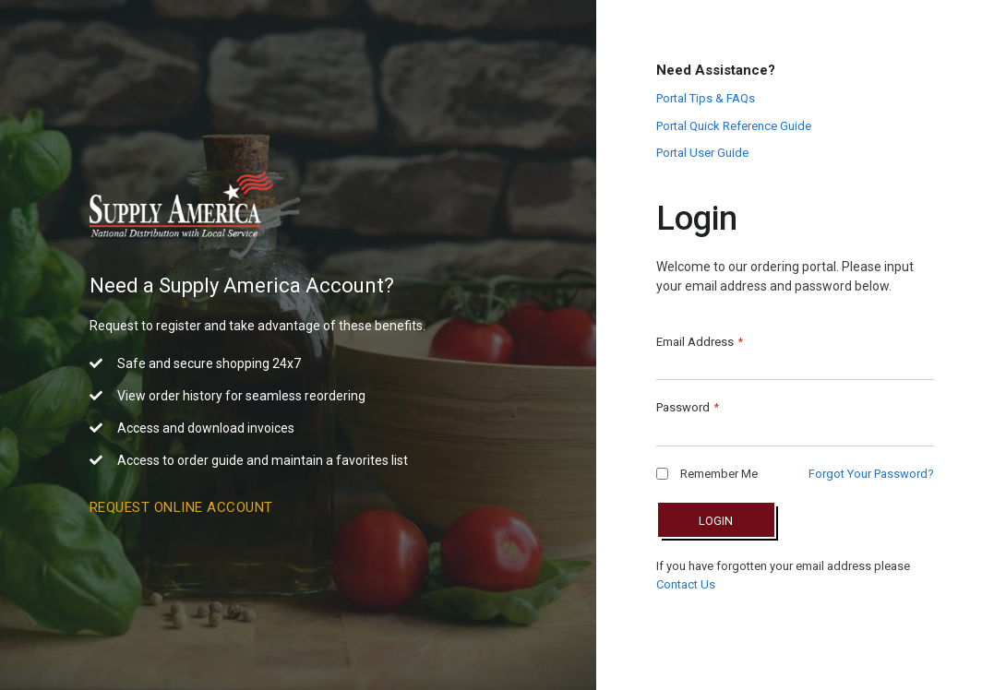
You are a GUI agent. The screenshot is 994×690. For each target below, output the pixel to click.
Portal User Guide (702, 153)
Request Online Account (181, 507)
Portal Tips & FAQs (705, 98)
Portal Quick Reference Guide (733, 126)
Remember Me (707, 474)
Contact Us (685, 584)
